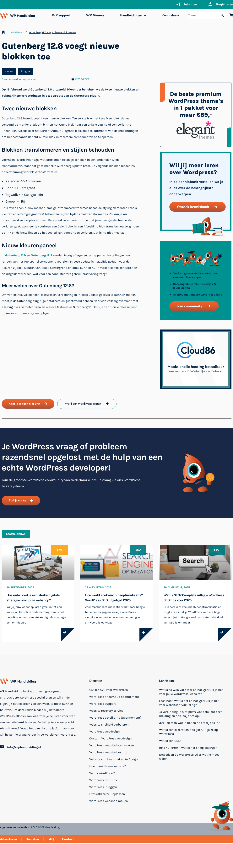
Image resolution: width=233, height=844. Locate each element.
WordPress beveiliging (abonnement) (115, 718)
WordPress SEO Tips (103, 781)
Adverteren (8, 840)
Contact (68, 840)
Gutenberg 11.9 (15, 255)
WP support (61, 15)
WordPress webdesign (104, 732)
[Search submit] (222, 15)
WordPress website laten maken (111, 746)
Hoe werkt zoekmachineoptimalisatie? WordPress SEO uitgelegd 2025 (114, 598)
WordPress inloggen (103, 788)
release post (128, 307)
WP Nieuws (95, 15)
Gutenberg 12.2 (41, 255)
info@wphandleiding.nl (24, 748)
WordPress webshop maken (108, 801)
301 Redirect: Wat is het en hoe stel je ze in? (189, 723)
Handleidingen (133, 15)
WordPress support (102, 704)
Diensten (95, 681)
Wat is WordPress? (102, 774)
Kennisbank (170, 15)
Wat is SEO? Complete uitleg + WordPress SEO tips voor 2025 (194, 598)
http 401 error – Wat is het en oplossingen (188, 748)
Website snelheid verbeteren (109, 725)
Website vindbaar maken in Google (113, 760)
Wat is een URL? (170, 741)
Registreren (224, 4)
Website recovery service (106, 711)
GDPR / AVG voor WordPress (108, 690)
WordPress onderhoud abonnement (114, 697)
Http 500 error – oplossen (107, 795)
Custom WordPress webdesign (110, 739)
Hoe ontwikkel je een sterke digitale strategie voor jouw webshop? (33, 598)
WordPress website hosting (108, 753)
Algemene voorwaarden (14, 828)
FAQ (50, 840)
